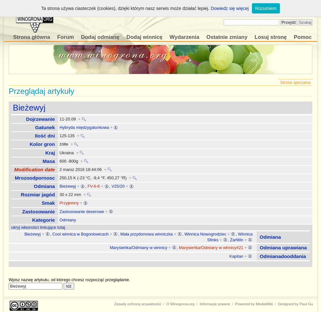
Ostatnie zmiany (226, 37)
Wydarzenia (184, 37)
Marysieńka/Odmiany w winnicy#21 (211, 247)
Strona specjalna (295, 82)
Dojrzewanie (40, 119)
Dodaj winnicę (145, 37)
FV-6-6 (93, 186)
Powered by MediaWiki (254, 304)
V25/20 (118, 186)
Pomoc (303, 37)
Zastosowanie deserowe (81, 211)
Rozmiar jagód (38, 194)
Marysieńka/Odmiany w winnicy (138, 247)
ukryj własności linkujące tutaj (38, 227)
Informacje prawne (215, 304)
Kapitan (236, 256)
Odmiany (67, 220)
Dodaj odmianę (100, 37)
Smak (48, 203)
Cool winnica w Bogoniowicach (80, 234)
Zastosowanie (38, 211)
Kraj (50, 153)
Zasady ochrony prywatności (137, 304)
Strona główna (31, 37)
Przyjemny (69, 203)
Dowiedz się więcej (230, 8)
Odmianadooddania (283, 256)
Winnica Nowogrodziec (205, 234)
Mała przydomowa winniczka (146, 234)
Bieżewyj (29, 107)
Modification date (34, 169)
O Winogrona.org (180, 304)
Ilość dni (45, 135)
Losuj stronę (270, 37)
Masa (48, 161)
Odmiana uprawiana (283, 247)
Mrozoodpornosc (35, 178)
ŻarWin (236, 239)
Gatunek (45, 127)
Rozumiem (266, 8)
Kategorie (43, 220)
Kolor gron (42, 144)
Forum (65, 37)
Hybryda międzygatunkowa (84, 127)
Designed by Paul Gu (295, 304)
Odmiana (44, 186)
